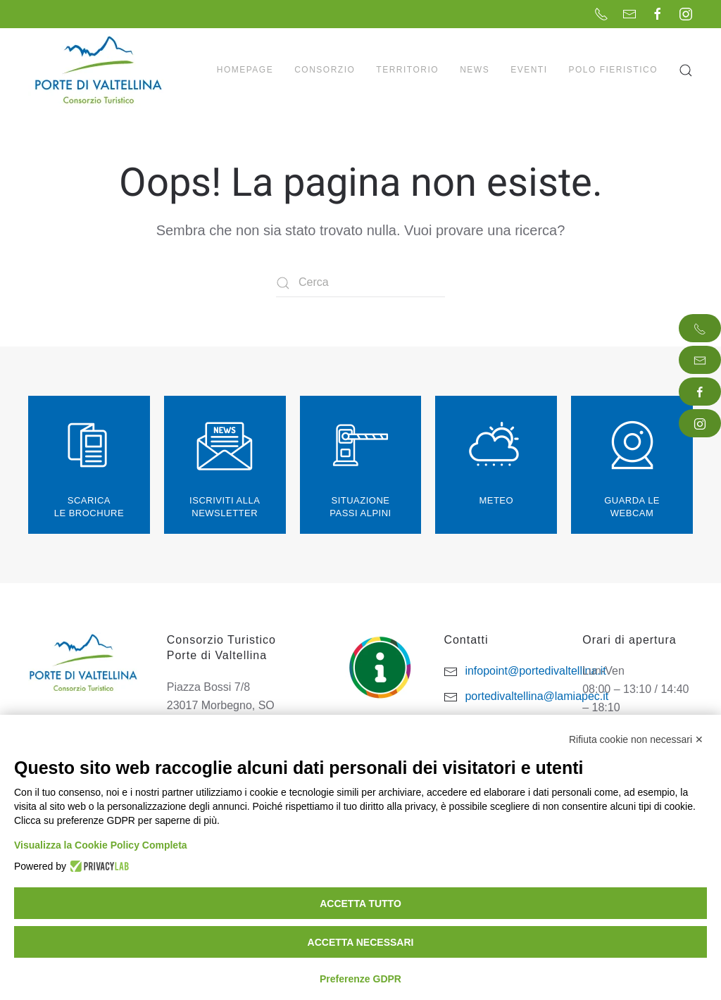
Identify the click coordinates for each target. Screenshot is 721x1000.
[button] (686, 70)
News (474, 70)
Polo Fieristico (613, 70)
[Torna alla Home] (100, 70)
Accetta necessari (361, 942)
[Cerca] (360, 283)
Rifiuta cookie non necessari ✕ (636, 739)
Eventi (528, 70)
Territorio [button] (407, 70)
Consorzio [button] (324, 70)
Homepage (245, 70)
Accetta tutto (360, 903)
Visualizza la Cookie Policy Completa (100, 845)
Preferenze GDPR (360, 979)
